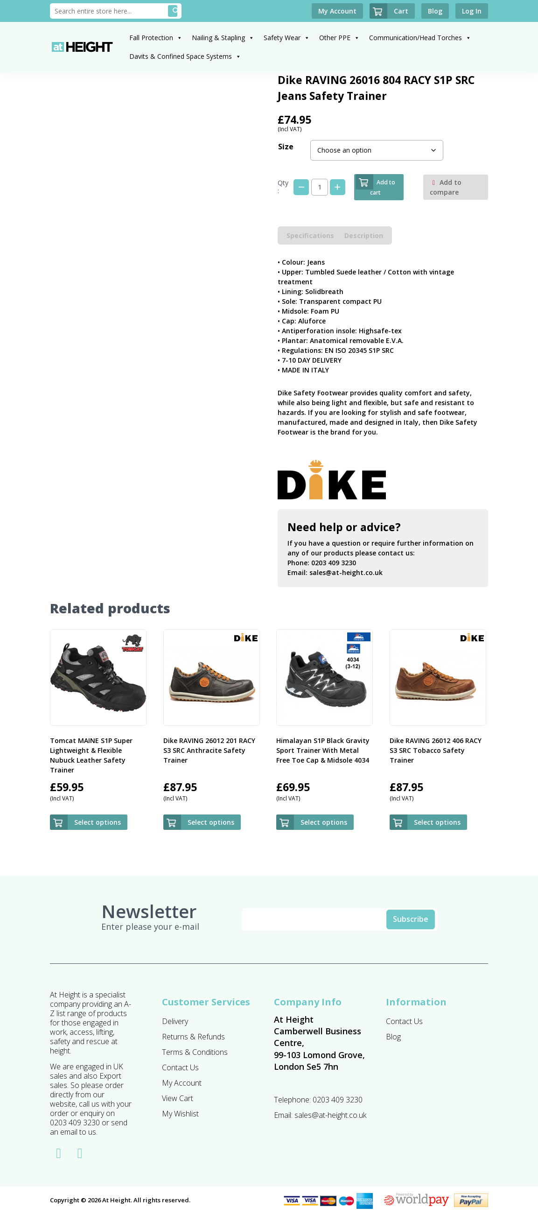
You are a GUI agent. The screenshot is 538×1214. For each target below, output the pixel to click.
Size (285, 146)
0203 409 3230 (333, 562)
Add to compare (446, 187)
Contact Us (180, 1067)
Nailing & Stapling (223, 37)
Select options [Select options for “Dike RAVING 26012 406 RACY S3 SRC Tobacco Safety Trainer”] (437, 822)
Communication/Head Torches (420, 37)
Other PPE (339, 37)
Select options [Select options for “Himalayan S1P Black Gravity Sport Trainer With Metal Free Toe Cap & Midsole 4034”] (323, 822)
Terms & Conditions (195, 1052)
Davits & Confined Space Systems (185, 56)
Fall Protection (155, 37)
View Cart (177, 1098)
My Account (182, 1083)
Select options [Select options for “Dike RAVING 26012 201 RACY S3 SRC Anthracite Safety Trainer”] (211, 822)
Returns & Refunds (193, 1037)
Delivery (175, 1021)
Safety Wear (287, 37)
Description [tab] (363, 235)
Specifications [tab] (310, 235)
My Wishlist (180, 1114)
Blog (393, 1037)
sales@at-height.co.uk (346, 572)
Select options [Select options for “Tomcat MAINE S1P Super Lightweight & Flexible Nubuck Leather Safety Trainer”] (97, 822)
